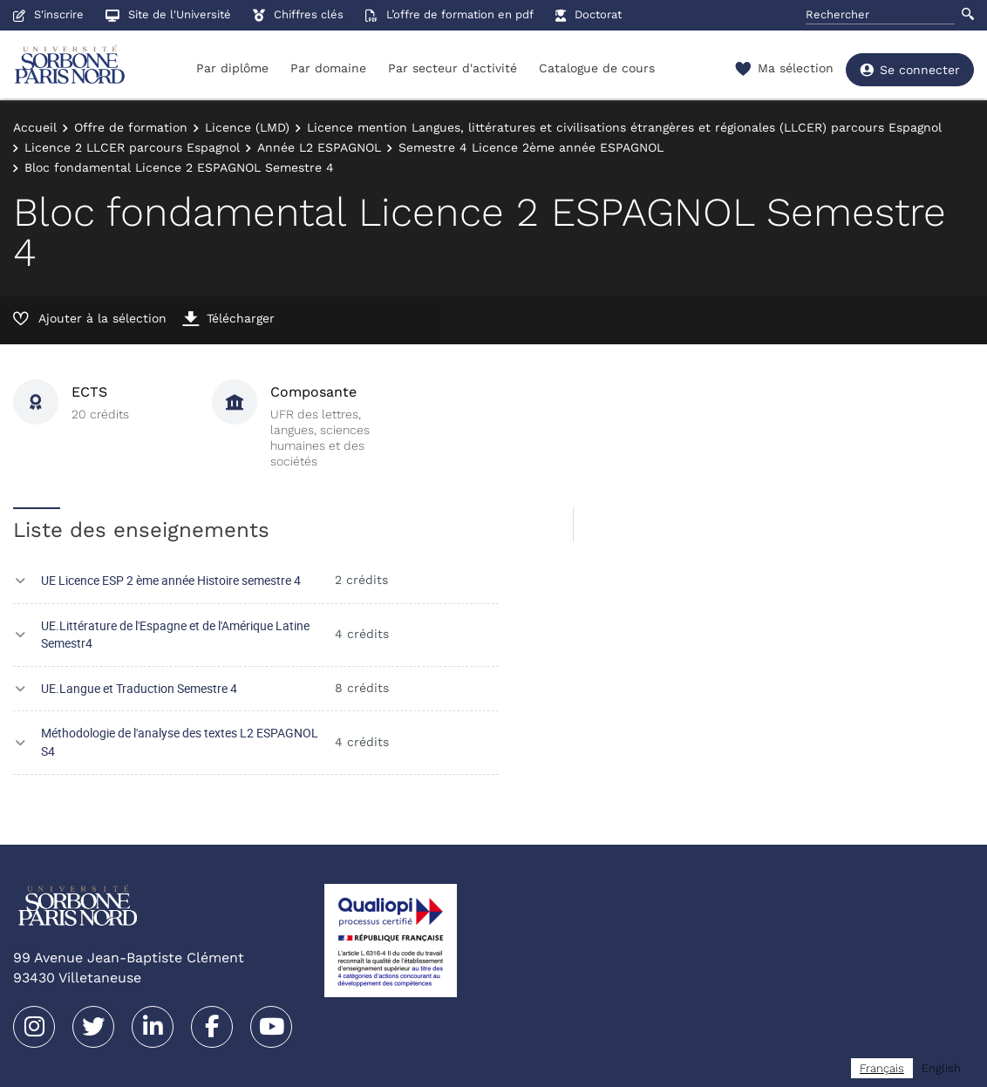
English (941, 1068)
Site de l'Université (168, 14)
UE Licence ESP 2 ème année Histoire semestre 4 (171, 580)
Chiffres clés (298, 14)
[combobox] (882, 1068)
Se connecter (910, 70)
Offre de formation (130, 127)
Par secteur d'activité (452, 68)
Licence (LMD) (247, 127)
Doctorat (588, 14)
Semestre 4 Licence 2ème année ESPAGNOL (531, 147)
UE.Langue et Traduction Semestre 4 (139, 688)
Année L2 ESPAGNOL (319, 147)
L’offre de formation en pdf (449, 14)
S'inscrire (48, 14)
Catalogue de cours (597, 68)
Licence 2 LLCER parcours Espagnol (132, 147)
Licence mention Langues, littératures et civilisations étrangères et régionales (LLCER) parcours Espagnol (624, 127)
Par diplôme (232, 68)
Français (882, 1068)
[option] (941, 1068)
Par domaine (328, 68)
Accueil (35, 127)
